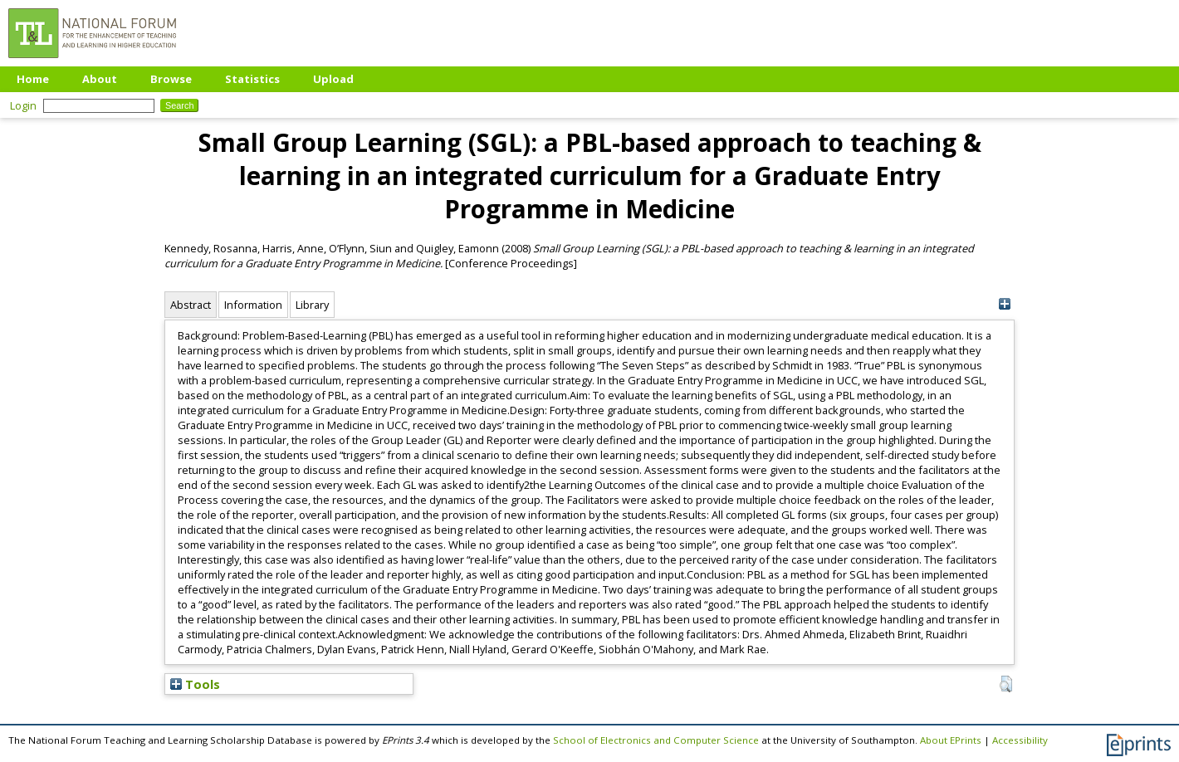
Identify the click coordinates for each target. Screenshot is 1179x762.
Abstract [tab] (190, 304)
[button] (1006, 684)
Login (23, 105)
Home (33, 78)
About (99, 78)
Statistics (252, 78)
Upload (333, 78)
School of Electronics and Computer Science (656, 740)
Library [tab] (312, 304)
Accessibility (1020, 740)
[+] (1004, 304)
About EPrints (950, 740)
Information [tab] (253, 304)
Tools (195, 684)
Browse (171, 78)
